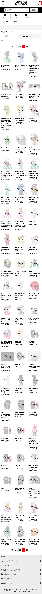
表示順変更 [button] (24, 36)
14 (27, 46)
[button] (3, 3)
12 (20, 46)
